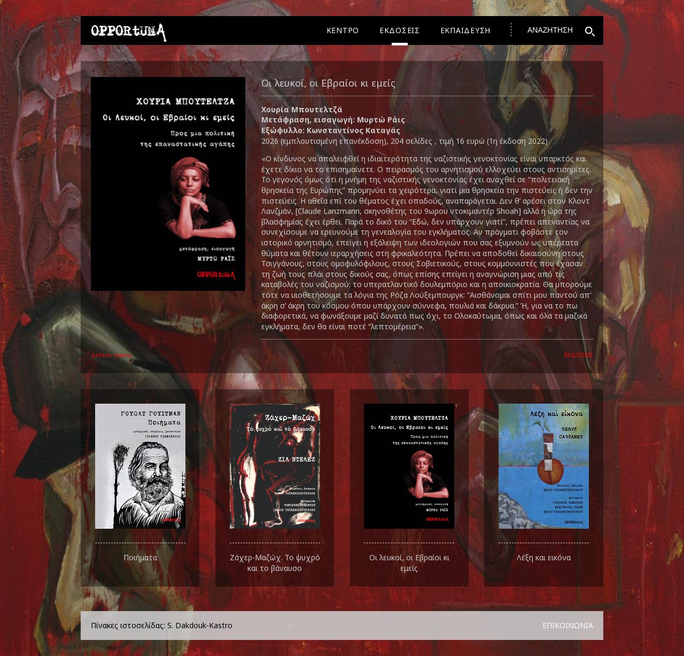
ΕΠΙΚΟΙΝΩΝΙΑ (567, 625)
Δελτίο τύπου (111, 355)
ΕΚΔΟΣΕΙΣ (399, 30)
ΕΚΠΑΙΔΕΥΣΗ (465, 30)
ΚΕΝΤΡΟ (343, 30)
